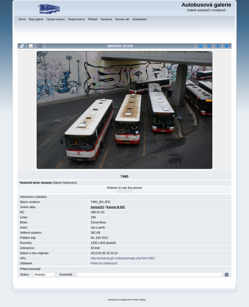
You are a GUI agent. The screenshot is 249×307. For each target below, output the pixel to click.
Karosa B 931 (116, 207)
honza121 (97, 207)
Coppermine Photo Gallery (133, 299)
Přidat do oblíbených (104, 263)
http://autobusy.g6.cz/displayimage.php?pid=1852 (123, 258)
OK (226, 274)
